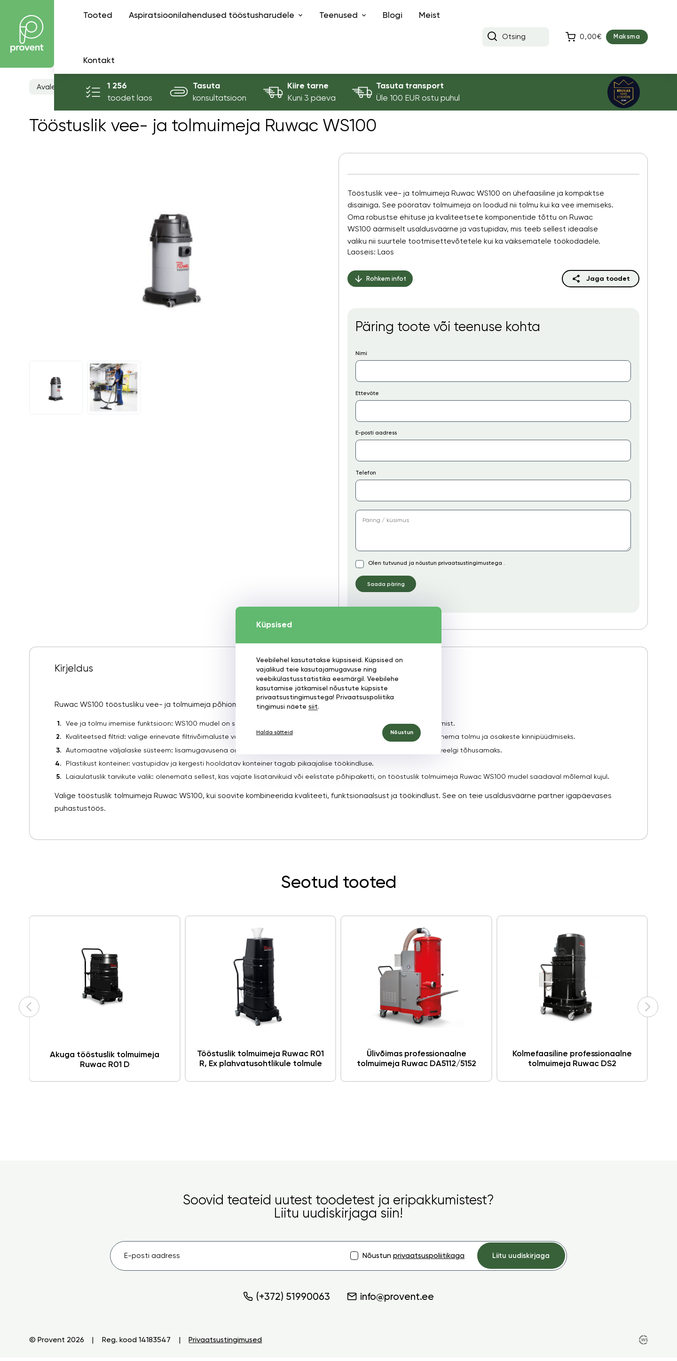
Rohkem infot (381, 279)
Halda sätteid (277, 732)
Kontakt (99, 60)
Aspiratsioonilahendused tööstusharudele (211, 15)
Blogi (392, 15)
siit (312, 705)
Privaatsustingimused (225, 1343)
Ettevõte (367, 393)
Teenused (338, 15)
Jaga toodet (608, 279)
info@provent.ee (390, 1300)
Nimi (361, 353)
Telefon (365, 472)
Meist (429, 15)
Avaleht (50, 87)
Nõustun (398, 732)
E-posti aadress (376, 432)
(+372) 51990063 (286, 1300)
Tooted (97, 15)
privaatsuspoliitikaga (424, 1257)
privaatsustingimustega (471, 563)
